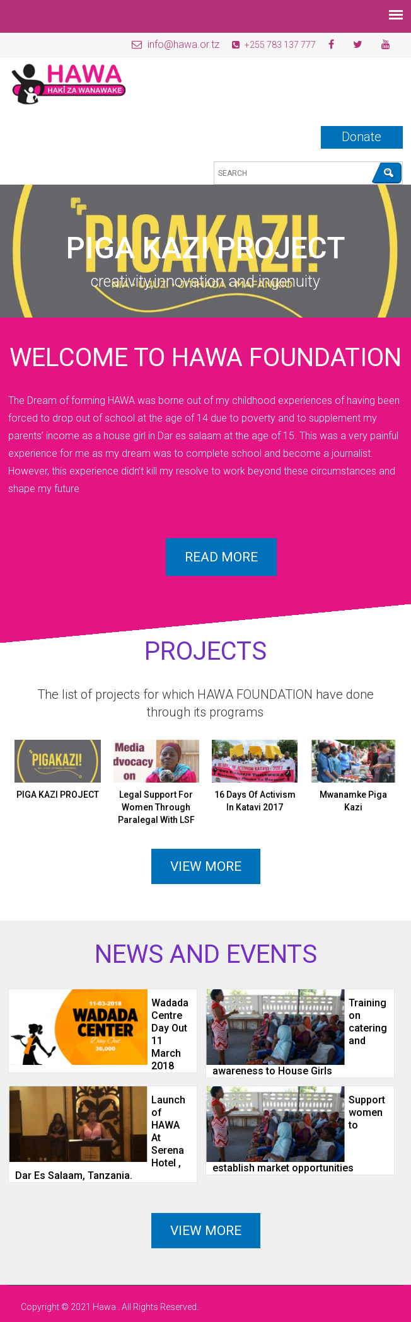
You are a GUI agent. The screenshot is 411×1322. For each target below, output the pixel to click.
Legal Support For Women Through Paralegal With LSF (156, 807)
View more (205, 866)
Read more (221, 557)
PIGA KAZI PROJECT (57, 795)
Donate (361, 136)
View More (205, 1230)
